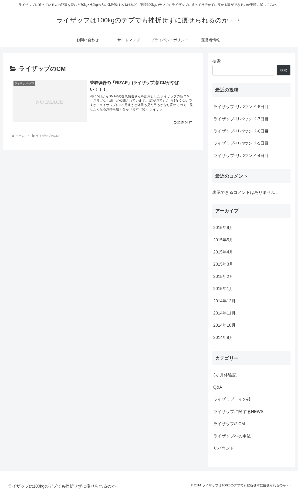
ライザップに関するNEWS (238, 411)
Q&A (217, 387)
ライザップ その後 (232, 399)
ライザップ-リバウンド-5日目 (241, 143)
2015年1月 (223, 288)
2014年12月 (224, 301)
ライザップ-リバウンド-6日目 (241, 131)
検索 (216, 61)
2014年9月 (223, 337)
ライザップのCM (229, 423)
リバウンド (223, 448)
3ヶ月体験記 (225, 375)
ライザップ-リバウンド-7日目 (241, 119)
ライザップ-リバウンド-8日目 (241, 106)
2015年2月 (223, 276)
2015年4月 (223, 252)
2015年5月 (223, 240)
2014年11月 (224, 313)
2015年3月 (223, 264)
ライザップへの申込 (232, 436)
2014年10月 (224, 325)
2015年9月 (223, 227)
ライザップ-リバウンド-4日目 (241, 155)
